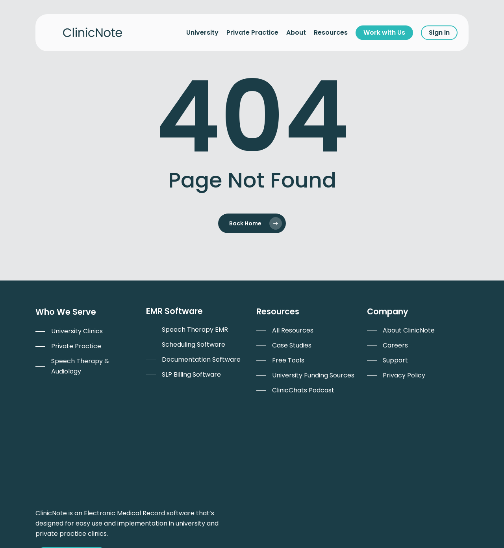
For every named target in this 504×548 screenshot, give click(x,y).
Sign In (439, 33)
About (296, 33)
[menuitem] (69, 331)
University (202, 33)
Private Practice (252, 33)
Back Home (245, 223)
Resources (331, 33)
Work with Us (384, 33)
